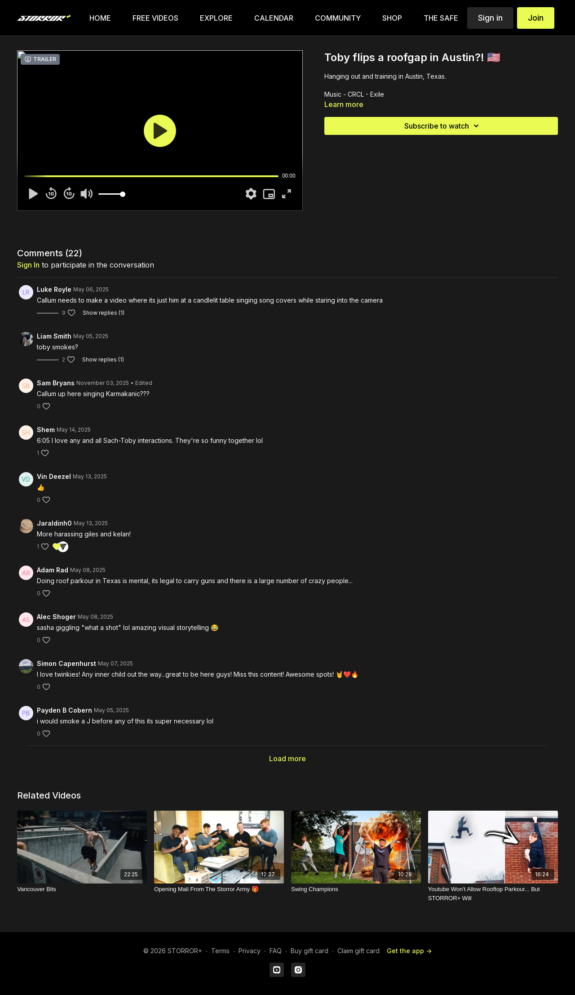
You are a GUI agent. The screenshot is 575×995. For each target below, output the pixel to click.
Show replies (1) (103, 312)
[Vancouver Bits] (82, 889)
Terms (220, 951)
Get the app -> (409, 951)
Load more (287, 758)
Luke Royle (54, 289)
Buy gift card (309, 951)
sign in (28, 264)
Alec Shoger (56, 616)
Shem (46, 429)
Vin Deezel (54, 476)
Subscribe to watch (443, 125)
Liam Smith (54, 336)
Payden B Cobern (64, 710)
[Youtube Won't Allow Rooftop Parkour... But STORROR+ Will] (493, 893)
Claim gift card (358, 951)
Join (536, 17)
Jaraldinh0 (54, 523)
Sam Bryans (56, 383)
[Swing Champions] (356, 889)
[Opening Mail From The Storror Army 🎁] (219, 889)
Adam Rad (52, 570)
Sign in (490, 17)
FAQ (276, 951)
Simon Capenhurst (66, 663)
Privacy (250, 951)
